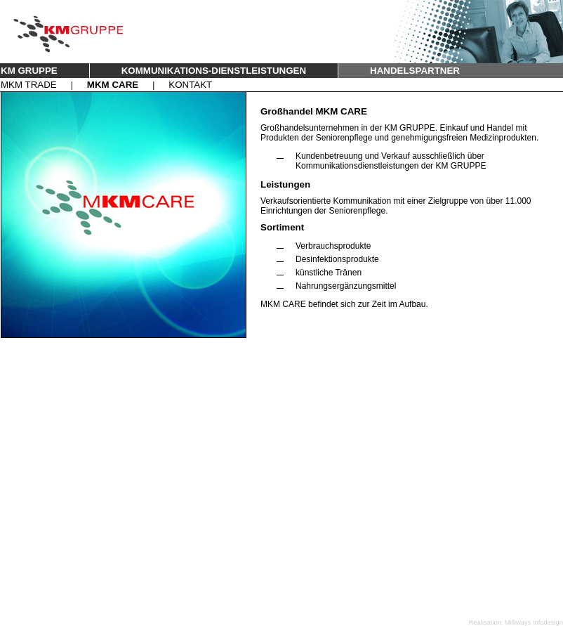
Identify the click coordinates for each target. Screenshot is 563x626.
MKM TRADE (29, 84)
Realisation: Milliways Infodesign (516, 622)
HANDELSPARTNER (415, 70)
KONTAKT (190, 84)
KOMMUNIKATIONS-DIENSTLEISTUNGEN (213, 70)
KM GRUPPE (29, 70)
